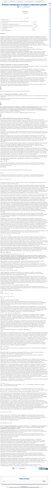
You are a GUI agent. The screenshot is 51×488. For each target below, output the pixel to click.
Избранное (12, 1)
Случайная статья (40, 1)
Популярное (19, 1)
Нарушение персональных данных (34, 487)
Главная (5, 1)
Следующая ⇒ (27, 6)
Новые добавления (29, 1)
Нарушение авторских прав (24, 487)
